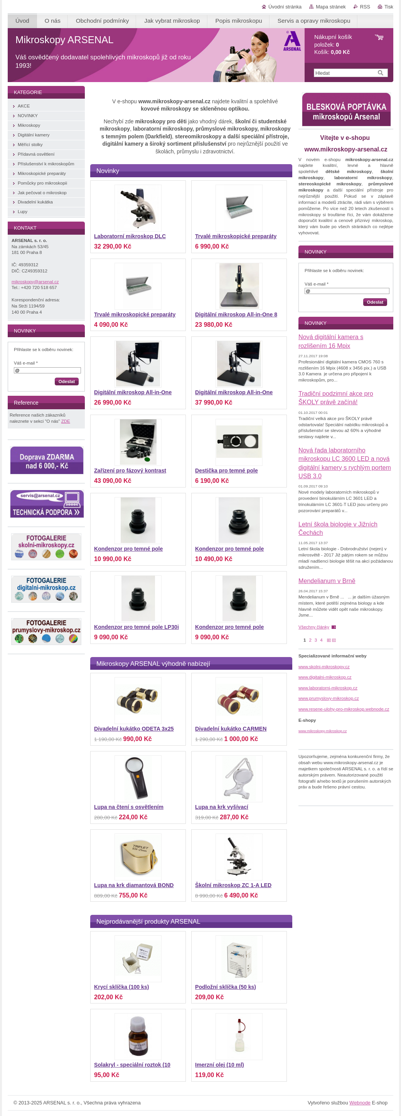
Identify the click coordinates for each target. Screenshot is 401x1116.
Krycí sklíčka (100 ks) (121, 987)
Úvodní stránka (285, 7)
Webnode (360, 1103)
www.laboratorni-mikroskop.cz (327, 688)
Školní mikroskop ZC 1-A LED (233, 885)
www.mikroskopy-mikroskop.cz (322, 731)
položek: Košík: (333, 44)
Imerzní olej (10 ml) (219, 1065)
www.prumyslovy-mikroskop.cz (328, 698)
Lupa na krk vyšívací (221, 807)
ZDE (65, 421)
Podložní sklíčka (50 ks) (225, 987)
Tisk (388, 7)
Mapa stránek (331, 7)
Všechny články (313, 627)
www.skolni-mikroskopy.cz (324, 666)
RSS (365, 7)
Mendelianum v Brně (327, 580)
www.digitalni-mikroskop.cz (325, 677)
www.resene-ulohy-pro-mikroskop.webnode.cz (343, 709)
